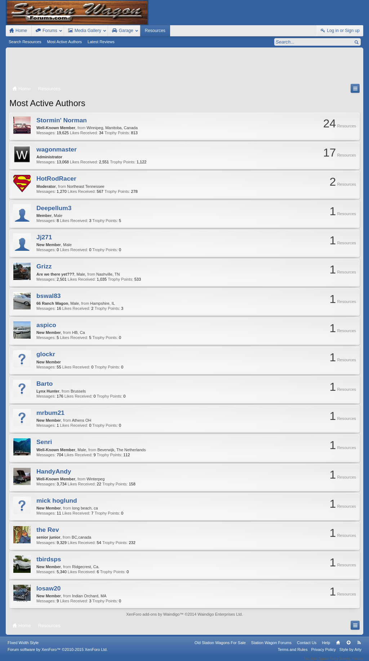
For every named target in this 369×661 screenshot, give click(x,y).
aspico (46, 325)
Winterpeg (95, 479)
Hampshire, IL (102, 303)
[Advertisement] (184, 67)
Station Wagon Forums (271, 647)
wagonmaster (56, 149)
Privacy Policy (323, 654)
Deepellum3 (53, 208)
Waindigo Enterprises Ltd (219, 614)
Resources (155, 30)
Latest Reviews (101, 42)
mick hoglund (56, 500)
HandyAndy (53, 471)
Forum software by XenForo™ (58, 654)
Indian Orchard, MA (89, 596)
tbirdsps (48, 559)
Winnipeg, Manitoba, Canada (112, 128)
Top (348, 647)
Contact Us (306, 647)
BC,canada (81, 537)
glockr (45, 354)
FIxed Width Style (23, 647)
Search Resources (25, 42)
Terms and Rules (293, 654)
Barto (44, 383)
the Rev (47, 529)
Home (338, 647)
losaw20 (48, 588)
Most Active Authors (64, 42)
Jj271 (44, 237)
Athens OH (81, 420)
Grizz (44, 266)
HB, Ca (78, 332)
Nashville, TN (108, 274)
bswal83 (48, 295)
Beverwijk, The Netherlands (121, 450)
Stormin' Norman (61, 120)
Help (326, 647)
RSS (358, 647)
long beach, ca (85, 508)
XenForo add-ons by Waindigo (152, 614)
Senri (44, 441)
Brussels (78, 391)
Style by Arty (350, 654)
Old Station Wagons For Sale (220, 647)
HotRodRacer (56, 178)
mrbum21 (50, 412)
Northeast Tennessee (86, 186)
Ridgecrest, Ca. (85, 567)
